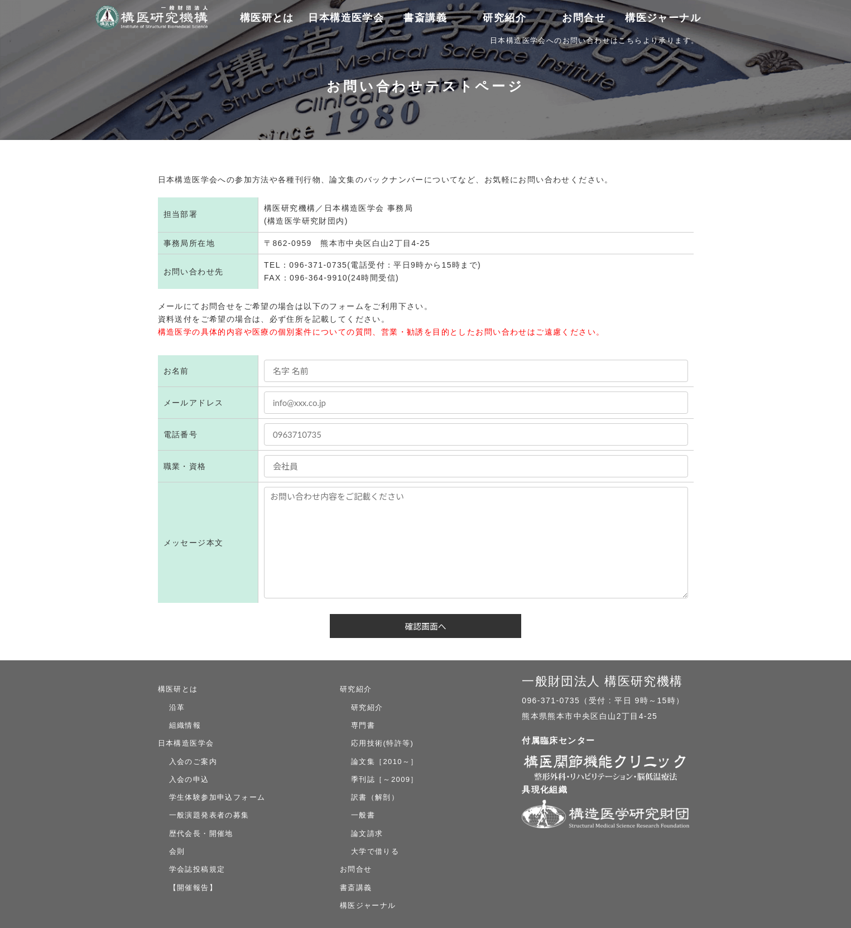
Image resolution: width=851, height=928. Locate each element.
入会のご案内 (193, 761)
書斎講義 (426, 17)
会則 (177, 851)
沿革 (177, 707)
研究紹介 (356, 689)
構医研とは (178, 689)
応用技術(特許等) (382, 743)
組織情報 (185, 725)
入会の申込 (189, 779)
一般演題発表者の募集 (209, 815)
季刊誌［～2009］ (385, 779)
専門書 (363, 725)
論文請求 (367, 833)
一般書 (363, 815)
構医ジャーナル (662, 17)
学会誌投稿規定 (197, 869)
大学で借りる (375, 851)
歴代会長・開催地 (201, 833)
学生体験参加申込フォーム (217, 797)
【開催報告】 (193, 887)
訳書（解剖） (375, 797)
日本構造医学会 (186, 743)
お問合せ (583, 17)
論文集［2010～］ (385, 761)
